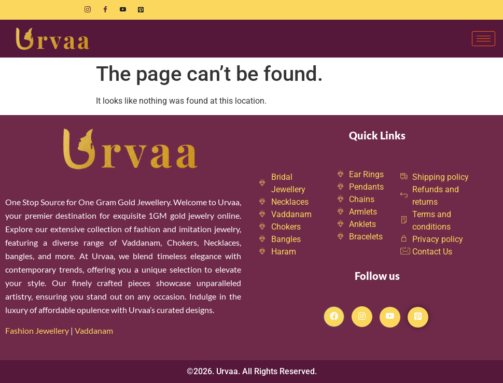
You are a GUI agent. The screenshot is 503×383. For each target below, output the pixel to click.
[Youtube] (123, 10)
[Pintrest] (418, 317)
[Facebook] (105, 10)
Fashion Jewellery (37, 330)
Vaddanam (95, 330)
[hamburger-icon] (483, 38)
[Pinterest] (140, 10)
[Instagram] (87, 10)
